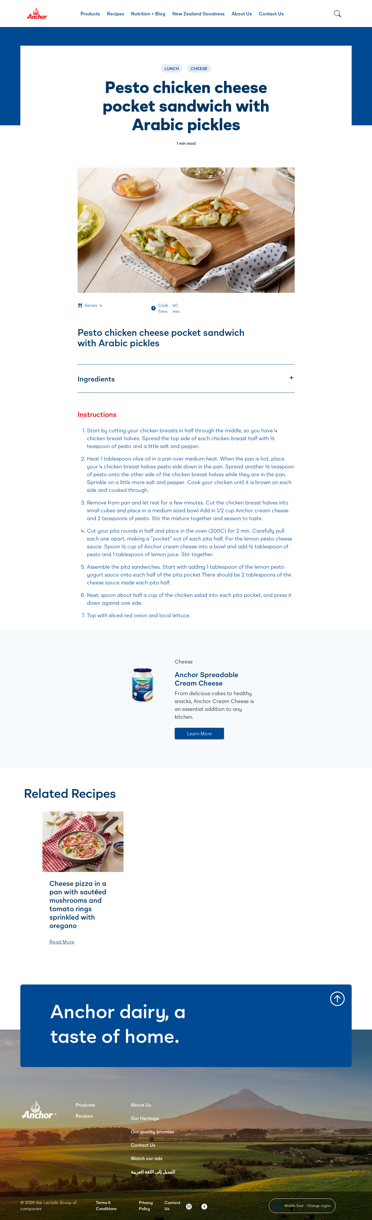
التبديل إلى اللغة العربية (153, 1171)
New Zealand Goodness (198, 13)
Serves (91, 305)
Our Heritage (145, 1118)
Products (90, 13)
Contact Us (271, 13)
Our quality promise (152, 1131)
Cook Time (163, 308)
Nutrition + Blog (148, 13)
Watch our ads (146, 1158)
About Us (242, 13)
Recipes (115, 13)
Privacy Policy (146, 1205)
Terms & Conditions (106, 1205)
